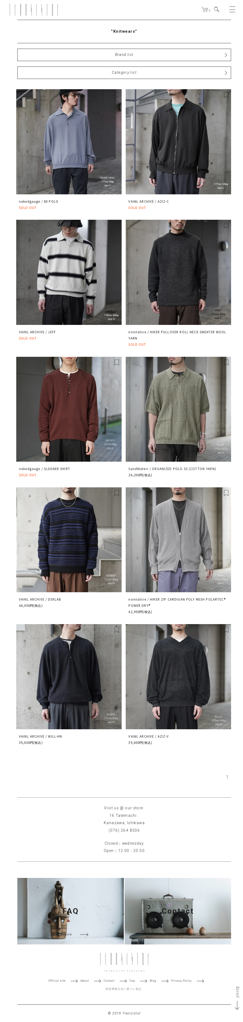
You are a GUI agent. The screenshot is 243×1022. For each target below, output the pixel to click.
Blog (153, 981)
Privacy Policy (181, 981)
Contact (109, 981)
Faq (132, 981)
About (84, 981)
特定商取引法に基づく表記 (123, 989)
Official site (57, 981)
